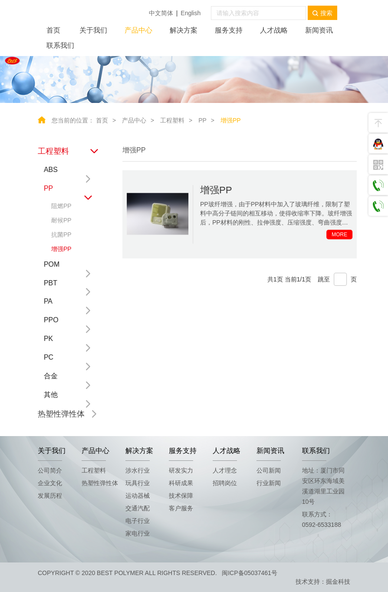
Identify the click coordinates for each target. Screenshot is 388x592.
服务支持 (229, 30)
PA (47, 301)
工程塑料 (172, 120)
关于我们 (93, 30)
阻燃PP (61, 205)
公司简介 (50, 470)
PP (202, 120)
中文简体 (161, 13)
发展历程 (50, 495)
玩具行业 (137, 483)
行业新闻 (268, 483)
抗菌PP (61, 234)
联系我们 (60, 45)
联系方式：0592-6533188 (321, 519)
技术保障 (181, 495)
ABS (50, 169)
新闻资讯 (319, 30)
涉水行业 (137, 470)
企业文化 (50, 483)
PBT (50, 283)
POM (51, 264)
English (191, 13)
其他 (50, 394)
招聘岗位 (225, 483)
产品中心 (138, 30)
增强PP (230, 120)
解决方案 (183, 30)
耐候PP (61, 220)
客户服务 (181, 508)
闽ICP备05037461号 (249, 572)
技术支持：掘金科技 (323, 581)
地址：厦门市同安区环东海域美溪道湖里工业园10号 (323, 486)
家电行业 (137, 533)
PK (48, 338)
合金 (50, 376)
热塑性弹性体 (60, 414)
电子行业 (137, 520)
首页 (53, 30)
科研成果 (181, 483)
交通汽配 (137, 508)
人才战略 (274, 30)
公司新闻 (268, 470)
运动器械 (137, 495)
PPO (50, 320)
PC (48, 357)
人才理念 (225, 470)
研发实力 (181, 470)
